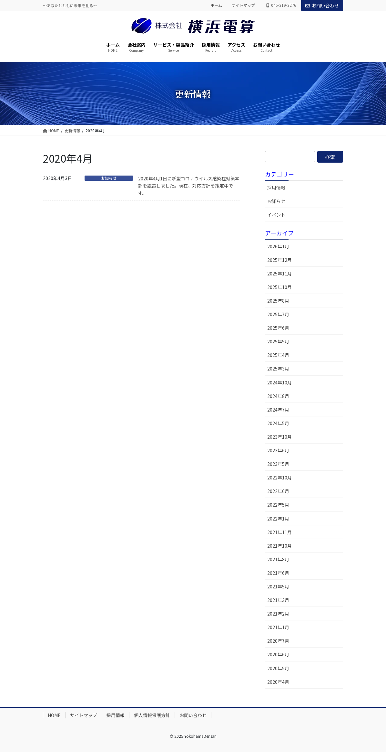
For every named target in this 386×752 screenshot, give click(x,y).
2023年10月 (279, 437)
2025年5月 (278, 341)
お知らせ (109, 178)
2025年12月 (279, 260)
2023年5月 (278, 464)
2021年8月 (278, 559)
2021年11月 (279, 532)
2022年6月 (278, 491)
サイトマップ (243, 5)
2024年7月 (278, 409)
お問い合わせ (322, 5)
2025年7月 (278, 314)
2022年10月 (279, 477)
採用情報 (276, 187)
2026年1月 (278, 246)
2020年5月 (278, 668)
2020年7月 (278, 641)
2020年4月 (278, 682)
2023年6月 (278, 450)
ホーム (216, 5)
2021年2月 (278, 613)
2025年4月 (278, 355)
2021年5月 (278, 586)
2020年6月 (278, 654)
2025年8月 (278, 300)
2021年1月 (278, 627)
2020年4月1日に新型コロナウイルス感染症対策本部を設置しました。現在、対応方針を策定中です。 (188, 185)
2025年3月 (278, 368)
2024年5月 (278, 423)
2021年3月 (278, 600)
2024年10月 (279, 382)
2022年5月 (278, 504)
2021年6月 (278, 573)
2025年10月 (279, 287)
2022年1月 (278, 518)
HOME (54, 715)
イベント (276, 214)
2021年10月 (279, 546)
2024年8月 (278, 396)
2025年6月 (278, 328)
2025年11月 (279, 273)
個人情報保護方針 (152, 715)
